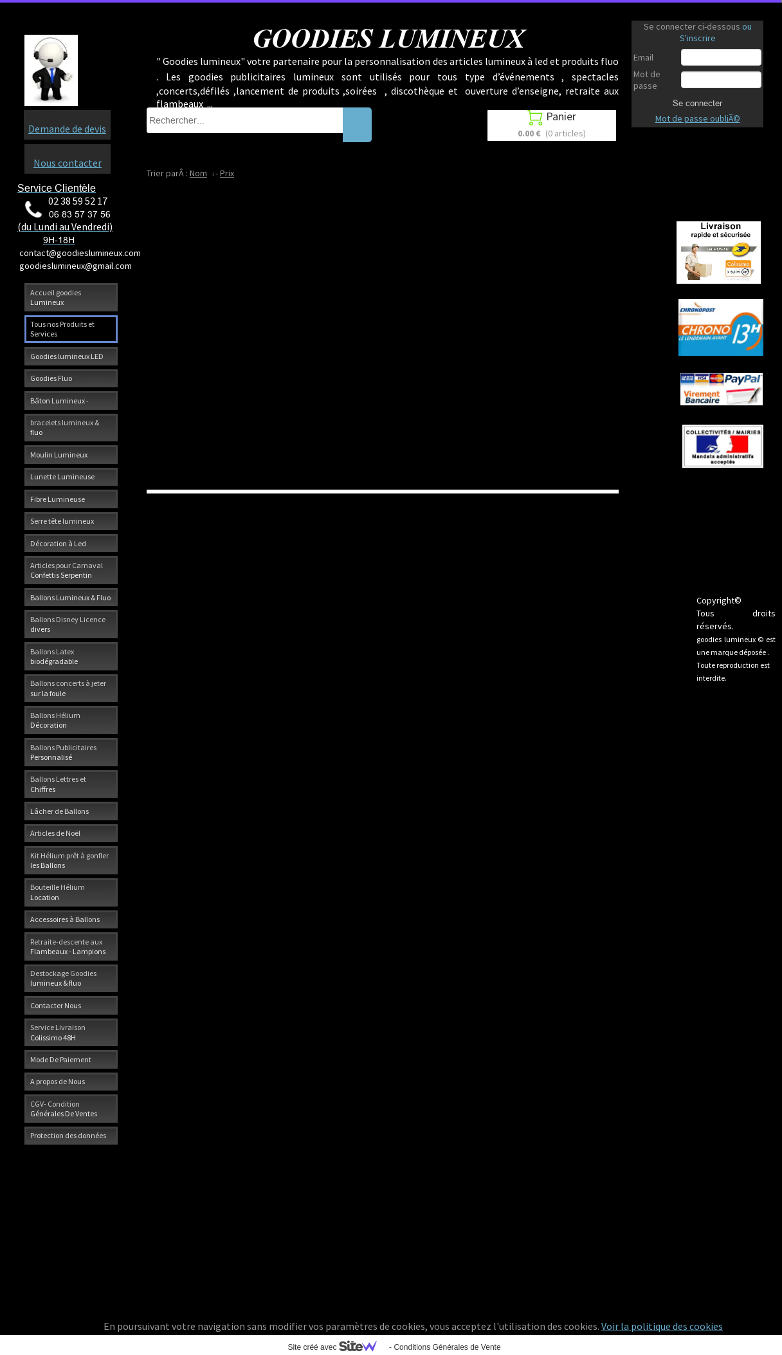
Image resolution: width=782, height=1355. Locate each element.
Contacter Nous (55, 1005)
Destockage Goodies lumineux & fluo (63, 978)
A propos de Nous (57, 1081)
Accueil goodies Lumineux (55, 297)
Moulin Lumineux (58, 454)
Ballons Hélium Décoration (55, 720)
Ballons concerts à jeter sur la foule (68, 687)
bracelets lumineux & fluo (64, 427)
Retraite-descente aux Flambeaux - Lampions (67, 946)
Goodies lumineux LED (67, 356)
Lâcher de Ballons (59, 811)
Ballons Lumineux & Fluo (70, 597)
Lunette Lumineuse (62, 476)
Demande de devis (67, 128)
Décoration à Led (58, 543)
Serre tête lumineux (62, 521)
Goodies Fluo (51, 378)
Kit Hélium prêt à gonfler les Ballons (69, 860)
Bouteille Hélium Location (57, 891)
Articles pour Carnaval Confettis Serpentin (66, 570)
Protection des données (68, 1135)
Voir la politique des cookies (662, 1326)
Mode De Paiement (60, 1059)
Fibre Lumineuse (57, 499)
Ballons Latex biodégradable (54, 656)
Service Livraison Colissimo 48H (58, 1032)
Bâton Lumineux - (59, 400)
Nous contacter (67, 162)
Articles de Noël (55, 833)
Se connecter (697, 103)
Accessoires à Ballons (65, 919)
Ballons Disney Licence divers (67, 624)
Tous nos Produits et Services (62, 328)
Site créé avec (336, 1347)
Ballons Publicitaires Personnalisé (63, 752)
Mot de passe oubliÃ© (697, 118)
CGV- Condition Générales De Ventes (63, 1108)
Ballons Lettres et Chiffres (58, 783)
